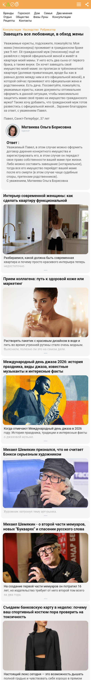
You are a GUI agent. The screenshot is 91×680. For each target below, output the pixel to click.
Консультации (61, 17)
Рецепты (9, 20)
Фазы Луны (40, 17)
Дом (37, 13)
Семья (48, 13)
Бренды (8, 13)
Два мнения (64, 13)
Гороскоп (24, 13)
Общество (22, 17)
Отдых (7, 17)
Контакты (25, 20)
